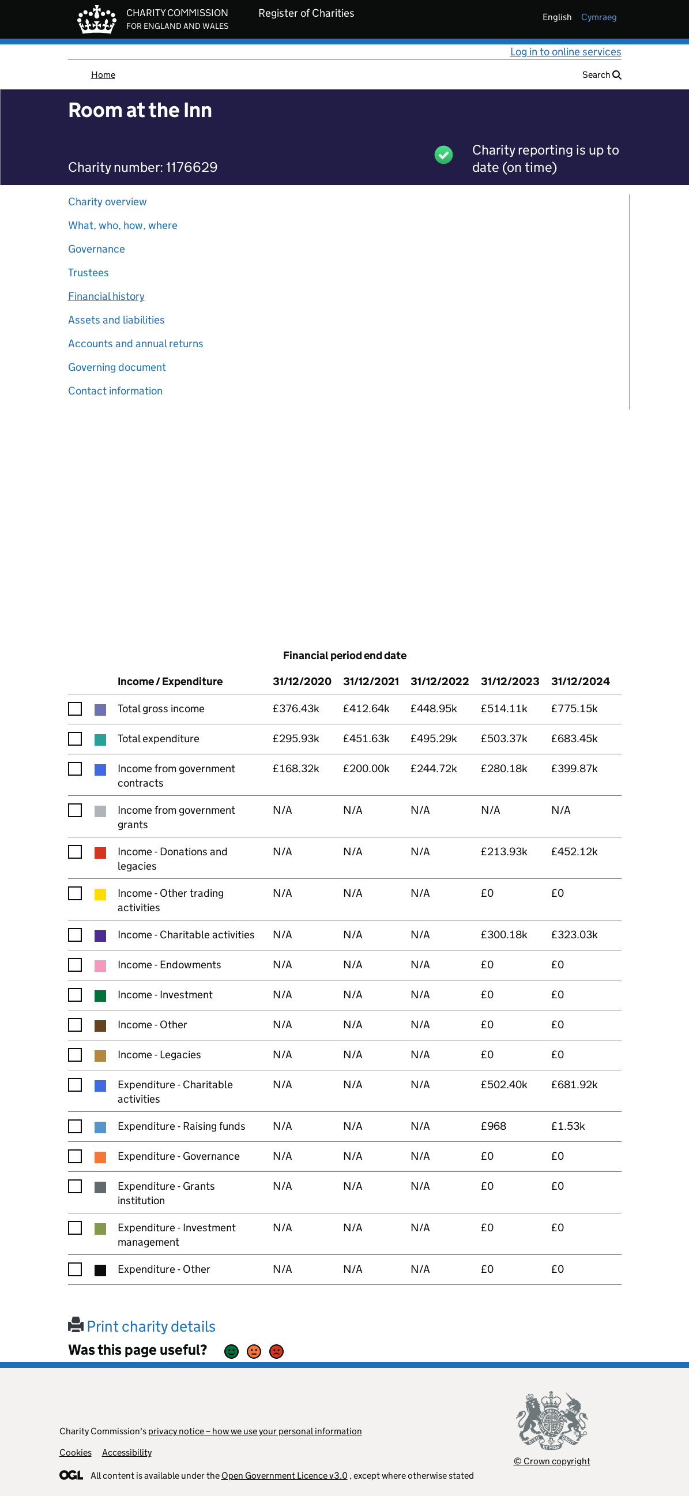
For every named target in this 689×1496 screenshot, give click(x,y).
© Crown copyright (552, 1461)
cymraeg (599, 17)
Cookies (75, 1452)
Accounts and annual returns (136, 343)
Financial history (106, 296)
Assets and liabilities (116, 319)
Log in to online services (566, 51)
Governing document (117, 367)
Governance (96, 248)
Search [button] (602, 74)
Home (103, 74)
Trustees (88, 272)
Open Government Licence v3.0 (284, 1475)
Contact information (115, 390)
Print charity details (142, 1326)
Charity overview (107, 201)
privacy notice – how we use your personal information (255, 1431)
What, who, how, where (123, 225)
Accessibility (127, 1452)
